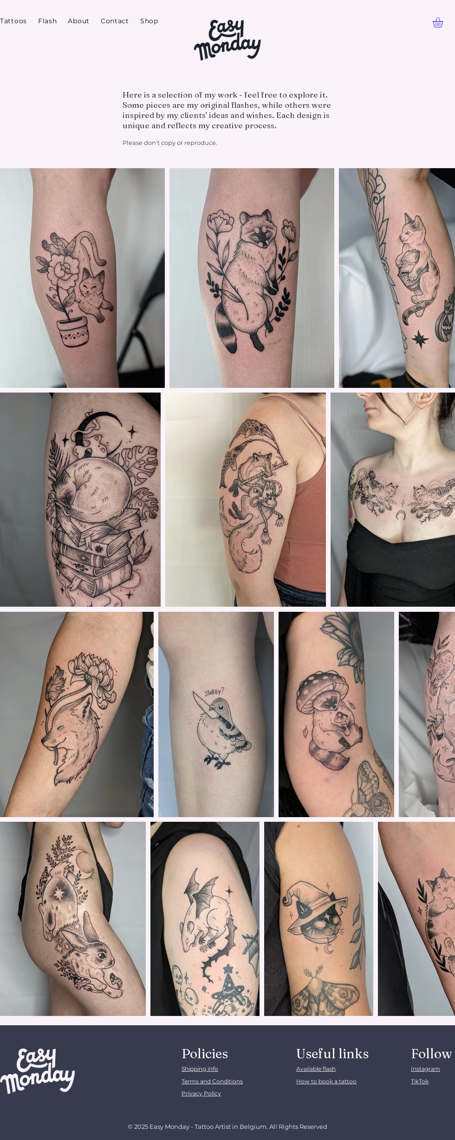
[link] (444, 22)
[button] (13, 21)
